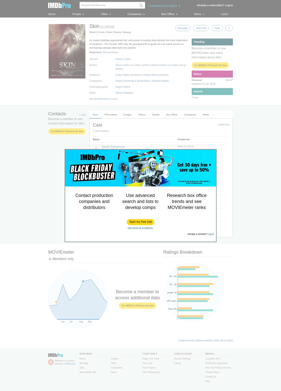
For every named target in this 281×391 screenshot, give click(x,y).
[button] (140, 222)
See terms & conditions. (140, 228)
